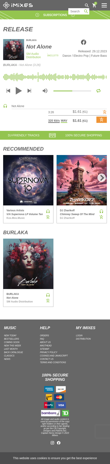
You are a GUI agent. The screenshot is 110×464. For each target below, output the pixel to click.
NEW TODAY (10, 335)
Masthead (46, 345)
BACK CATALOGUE (13, 352)
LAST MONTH (10, 349)
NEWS (7, 359)
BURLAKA (31, 40)
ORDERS (44, 335)
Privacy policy (48, 352)
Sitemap (44, 349)
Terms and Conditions (53, 362)
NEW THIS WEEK (12, 345)
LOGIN (79, 335)
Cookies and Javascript (54, 356)
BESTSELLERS (11, 339)
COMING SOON (11, 342)
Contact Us (46, 359)
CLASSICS (9, 356)
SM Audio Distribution (33, 55)
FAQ (42, 339)
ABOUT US (45, 342)
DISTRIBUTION (83, 339)
